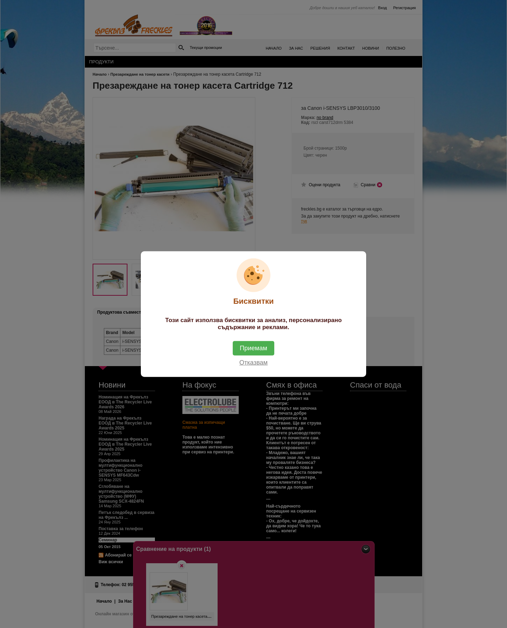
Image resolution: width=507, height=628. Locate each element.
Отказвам (253, 362)
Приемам (253, 347)
